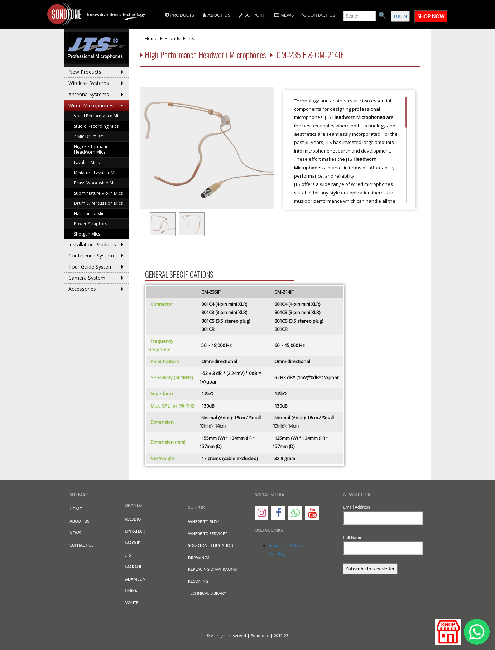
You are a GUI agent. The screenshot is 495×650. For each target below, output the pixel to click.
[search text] (359, 16)
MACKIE (132, 542)
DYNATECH (135, 531)
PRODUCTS (179, 15)
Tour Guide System (90, 266)
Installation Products (92, 244)
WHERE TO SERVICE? (207, 533)
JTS (128, 555)
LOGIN (400, 16)
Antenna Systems (88, 94)
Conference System (91, 255)
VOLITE (131, 602)
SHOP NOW (430, 16)
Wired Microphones (91, 105)
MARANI (133, 566)
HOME (75, 508)
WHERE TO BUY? (204, 521)
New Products (84, 71)
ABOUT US (216, 15)
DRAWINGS (198, 557)
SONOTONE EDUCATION (210, 545)
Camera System (86, 277)
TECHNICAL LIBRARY (207, 593)
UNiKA (131, 590)
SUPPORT (252, 15)
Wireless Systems (88, 83)
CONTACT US (318, 15)
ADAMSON (135, 579)
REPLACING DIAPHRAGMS (212, 569)
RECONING (198, 581)
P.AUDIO (133, 519)
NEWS (284, 15)
